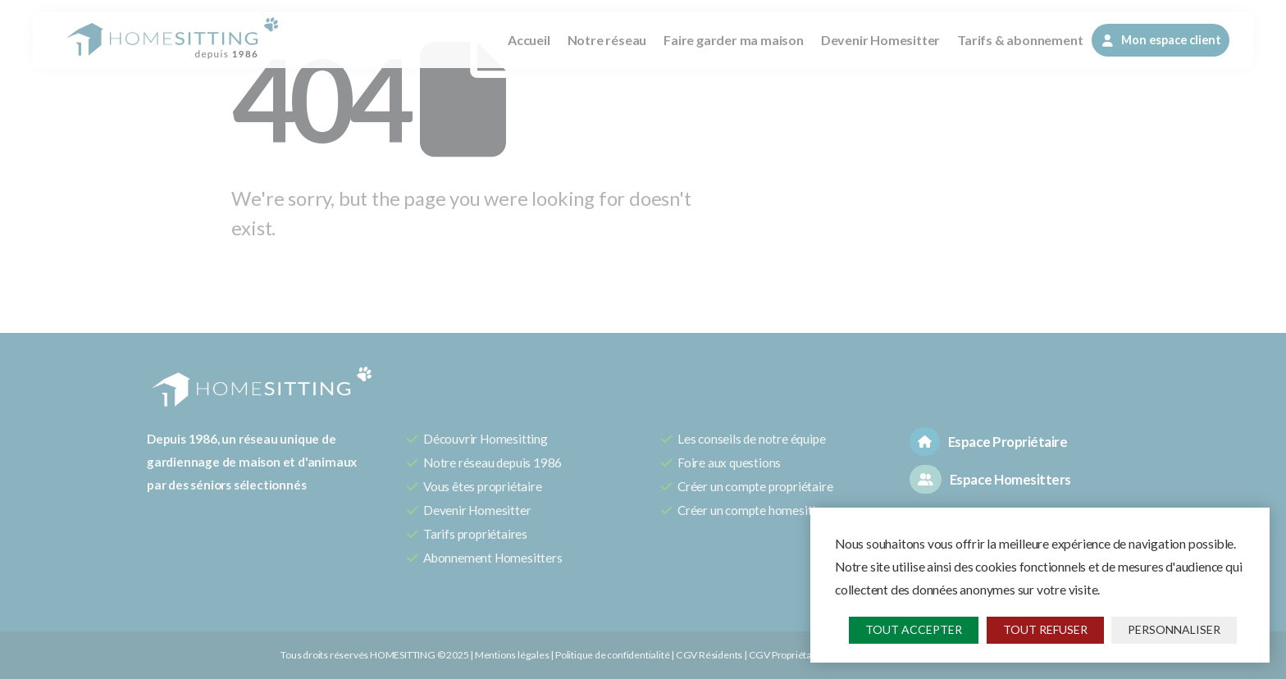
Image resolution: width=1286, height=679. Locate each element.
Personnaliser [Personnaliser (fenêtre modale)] (1174, 629)
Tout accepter (913, 629)
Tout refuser (1045, 629)
